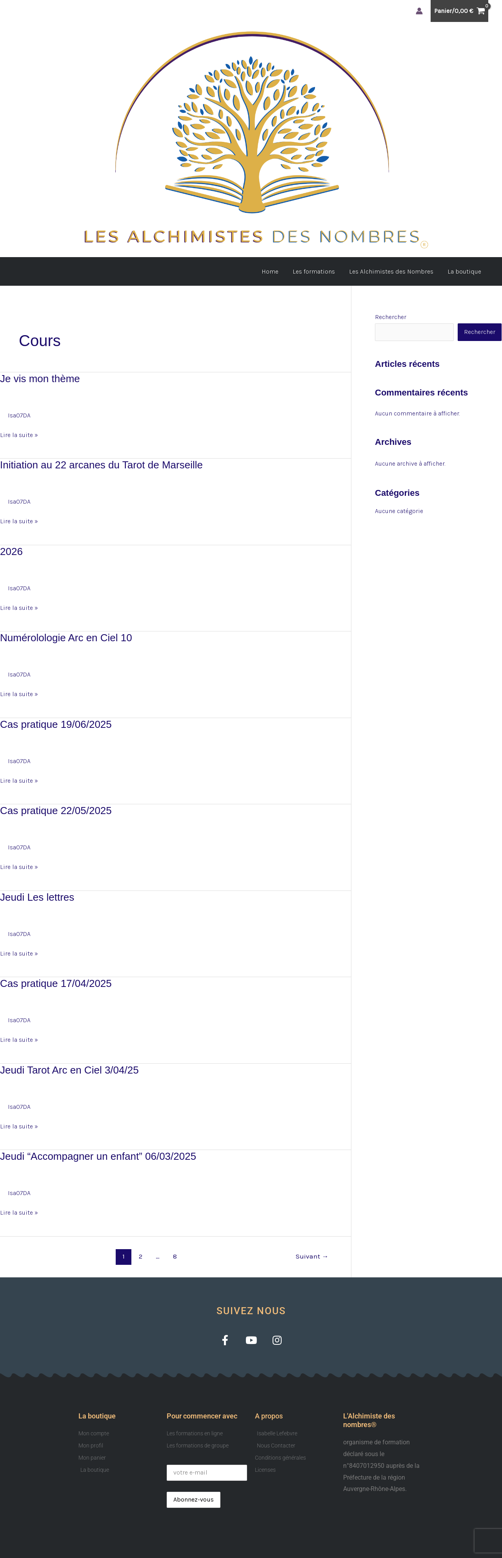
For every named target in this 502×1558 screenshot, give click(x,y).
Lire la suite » (19, 434)
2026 (11, 551)
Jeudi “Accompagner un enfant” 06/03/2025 (98, 1156)
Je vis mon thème (40, 379)
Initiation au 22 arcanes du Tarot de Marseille (101, 465)
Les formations (317, 271)
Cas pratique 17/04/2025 (56, 983)
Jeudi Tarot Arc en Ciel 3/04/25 (69, 1070)
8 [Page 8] (175, 1256)
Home (275, 271)
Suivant (312, 1256)
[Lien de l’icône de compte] (419, 11)
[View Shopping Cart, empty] (459, 11)
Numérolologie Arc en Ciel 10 (66, 638)
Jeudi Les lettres (37, 897)
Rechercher (390, 317)
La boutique (465, 271)
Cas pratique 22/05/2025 (56, 810)
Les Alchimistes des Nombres (393, 271)
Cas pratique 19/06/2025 (56, 724)
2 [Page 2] (140, 1256)
